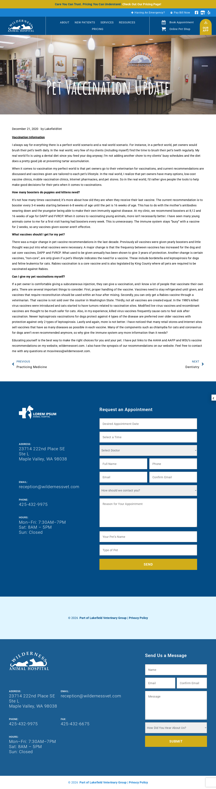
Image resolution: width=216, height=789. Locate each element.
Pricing (97, 29)
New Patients (85, 22)
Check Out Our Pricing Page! (141, 4)
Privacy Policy (138, 618)
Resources (127, 22)
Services (107, 22)
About (64, 22)
